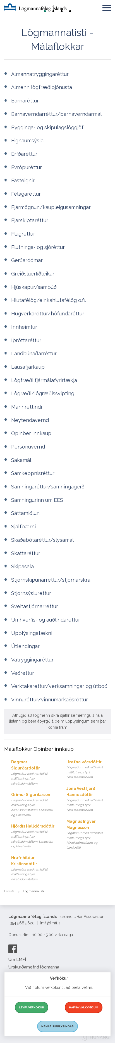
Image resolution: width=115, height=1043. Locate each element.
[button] (106, 7)
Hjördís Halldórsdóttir (33, 836)
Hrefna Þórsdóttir (88, 770)
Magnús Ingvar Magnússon (88, 834)
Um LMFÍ (17, 959)
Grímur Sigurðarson (33, 804)
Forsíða (9, 891)
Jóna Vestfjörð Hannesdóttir (88, 799)
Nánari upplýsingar (57, 1026)
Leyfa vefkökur (31, 1007)
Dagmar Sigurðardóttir (33, 773)
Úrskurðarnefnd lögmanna (33, 967)
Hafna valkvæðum (83, 1007)
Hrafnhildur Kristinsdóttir (33, 868)
